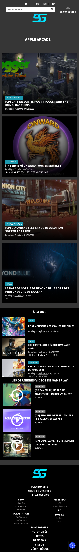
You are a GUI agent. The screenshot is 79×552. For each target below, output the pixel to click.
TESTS (40, 536)
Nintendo (60, 500)
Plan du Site (39, 487)
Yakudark (19, 109)
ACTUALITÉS (39, 532)
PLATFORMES (39, 528)
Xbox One (21, 503)
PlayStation (21, 514)
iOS (59, 522)
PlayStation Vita (21, 524)
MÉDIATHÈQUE (40, 549)
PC (59, 510)
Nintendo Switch (60, 507)
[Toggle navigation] (5, 29)
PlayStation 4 (21, 517)
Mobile (59, 515)
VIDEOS (39, 545)
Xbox (21, 500)
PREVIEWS (39, 540)
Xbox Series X (21, 510)
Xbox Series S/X (21, 507)
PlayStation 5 (21, 520)
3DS (59, 503)
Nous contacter (39, 491)
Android (59, 518)
